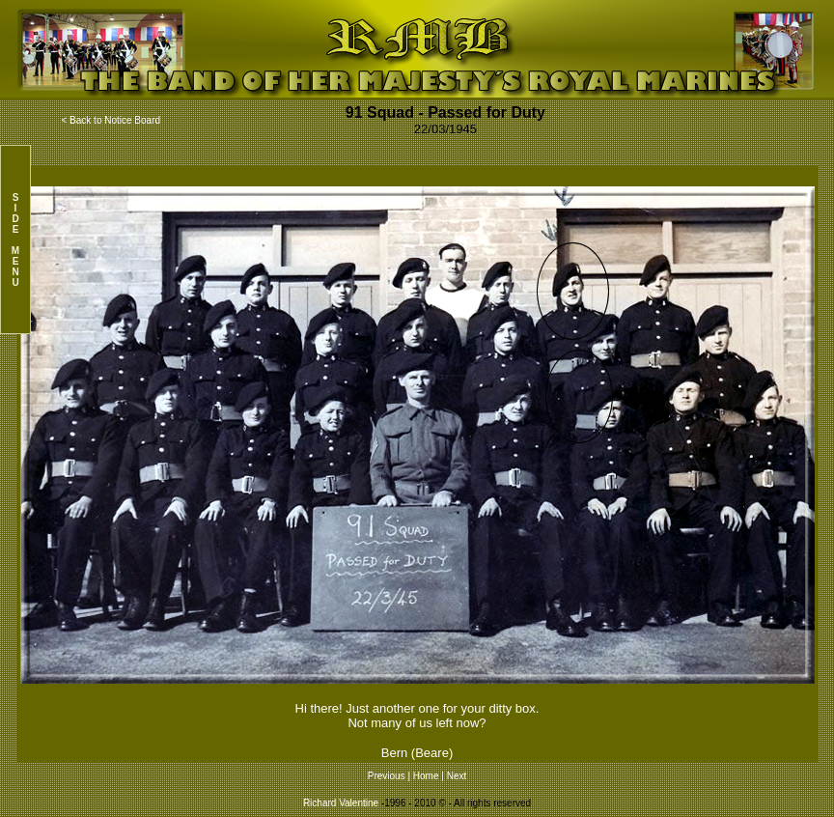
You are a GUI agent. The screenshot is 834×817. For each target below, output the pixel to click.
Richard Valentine (340, 803)
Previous (388, 776)
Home (426, 776)
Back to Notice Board (115, 120)
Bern (394, 753)
